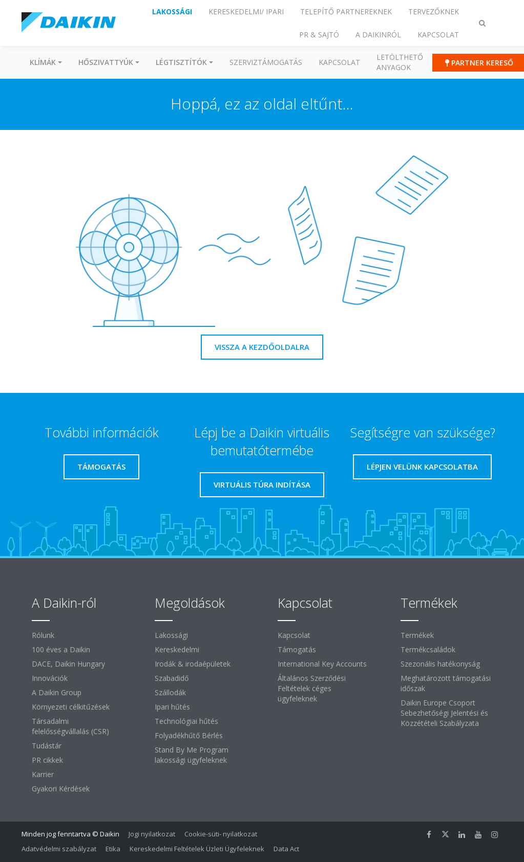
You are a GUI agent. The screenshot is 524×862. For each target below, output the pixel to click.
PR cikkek (47, 760)
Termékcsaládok (428, 649)
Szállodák (170, 692)
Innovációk (50, 678)
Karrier (43, 774)
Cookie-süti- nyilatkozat (220, 833)
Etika (113, 848)
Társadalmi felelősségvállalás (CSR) (70, 726)
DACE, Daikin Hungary (68, 664)
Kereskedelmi (177, 649)
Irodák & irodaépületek (192, 664)
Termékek (417, 635)
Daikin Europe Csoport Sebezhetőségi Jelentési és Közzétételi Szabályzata (444, 713)
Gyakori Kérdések (61, 788)
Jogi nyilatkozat (152, 833)
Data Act (286, 848)
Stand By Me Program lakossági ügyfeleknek (191, 755)
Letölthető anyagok (399, 62)
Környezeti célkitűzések (71, 707)
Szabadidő (171, 678)
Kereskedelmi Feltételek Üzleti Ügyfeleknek (197, 848)
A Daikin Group (56, 692)
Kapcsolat (339, 62)
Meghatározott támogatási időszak (446, 683)
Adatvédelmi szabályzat (59, 848)
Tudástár (46, 745)
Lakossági (171, 635)
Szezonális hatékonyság (440, 664)
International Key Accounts (322, 664)
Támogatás (297, 649)
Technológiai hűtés (186, 721)
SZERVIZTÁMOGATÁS (265, 62)
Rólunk (43, 635)
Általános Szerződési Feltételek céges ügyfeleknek (312, 688)
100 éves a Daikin (61, 649)
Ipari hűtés (172, 707)
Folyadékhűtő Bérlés (189, 735)
